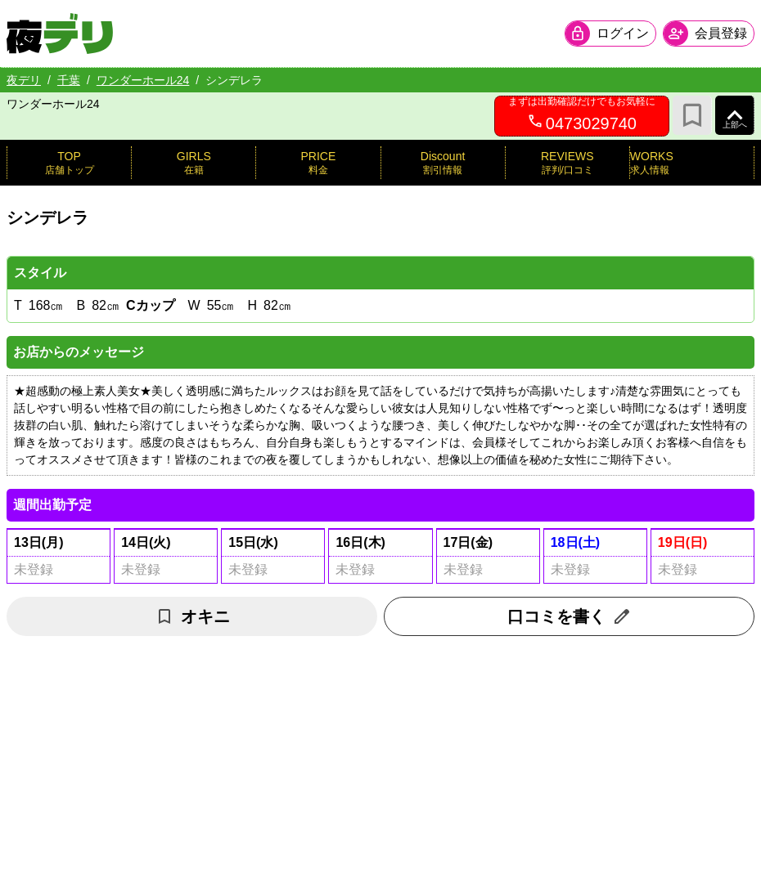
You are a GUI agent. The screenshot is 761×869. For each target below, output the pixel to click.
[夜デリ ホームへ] (60, 33)
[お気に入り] (692, 115)
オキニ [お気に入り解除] (192, 616)
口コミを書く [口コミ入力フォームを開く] (569, 616)
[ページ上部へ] (734, 115)
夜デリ (24, 80)
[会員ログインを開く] (610, 33)
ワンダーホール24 (143, 80)
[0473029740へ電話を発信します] (581, 116)
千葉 (68, 80)
